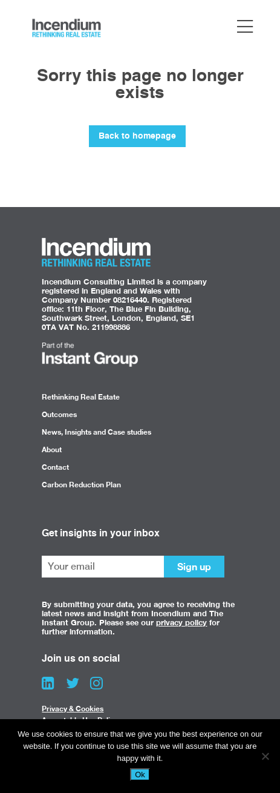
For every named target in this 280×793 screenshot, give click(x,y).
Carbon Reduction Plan (81, 484)
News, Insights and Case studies (96, 431)
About (52, 449)
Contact (55, 467)
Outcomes (59, 414)
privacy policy (181, 622)
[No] (265, 756)
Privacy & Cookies (72, 708)
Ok (140, 774)
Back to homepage (137, 136)
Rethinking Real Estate (81, 396)
